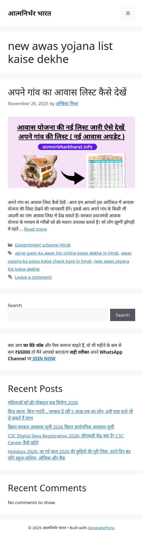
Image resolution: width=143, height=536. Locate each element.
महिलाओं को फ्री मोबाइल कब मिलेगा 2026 (43, 403)
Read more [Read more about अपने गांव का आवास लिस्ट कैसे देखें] (35, 229)
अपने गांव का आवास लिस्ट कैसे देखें (67, 92)
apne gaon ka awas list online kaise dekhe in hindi (67, 253)
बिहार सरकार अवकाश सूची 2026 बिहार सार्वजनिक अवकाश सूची (61, 427)
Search (15, 305)
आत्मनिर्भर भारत (29, 13)
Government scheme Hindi (42, 245)
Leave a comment (33, 277)
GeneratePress (101, 527)
